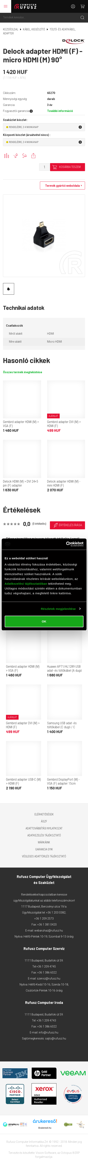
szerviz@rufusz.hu (48, 978)
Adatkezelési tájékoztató (44, 835)
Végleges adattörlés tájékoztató (44, 856)
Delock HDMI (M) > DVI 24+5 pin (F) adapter (20, 483)
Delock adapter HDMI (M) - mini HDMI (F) (63, 483)
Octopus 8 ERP (70, 1152)
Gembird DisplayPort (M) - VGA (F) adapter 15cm (63, 781)
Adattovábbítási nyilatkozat (44, 828)
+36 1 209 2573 (44, 918)
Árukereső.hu (44, 1128)
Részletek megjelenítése (58, 608)
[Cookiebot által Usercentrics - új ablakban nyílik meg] (65, 544)
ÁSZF (44, 821)
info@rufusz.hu (48, 1032)
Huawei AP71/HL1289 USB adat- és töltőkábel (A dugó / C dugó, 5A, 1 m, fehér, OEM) (64, 672)
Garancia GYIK (44, 849)
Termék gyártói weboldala (61, 185)
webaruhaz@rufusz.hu (48, 930)
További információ (60, 111)
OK (44, 621)
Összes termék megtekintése (22, 372)
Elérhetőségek (44, 814)
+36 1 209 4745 (46, 966)
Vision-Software (46, 1152)
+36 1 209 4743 (46, 1020)
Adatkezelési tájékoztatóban (26, 583)
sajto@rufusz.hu (55, 1038)
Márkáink (44, 842)
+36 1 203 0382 (55, 912)
